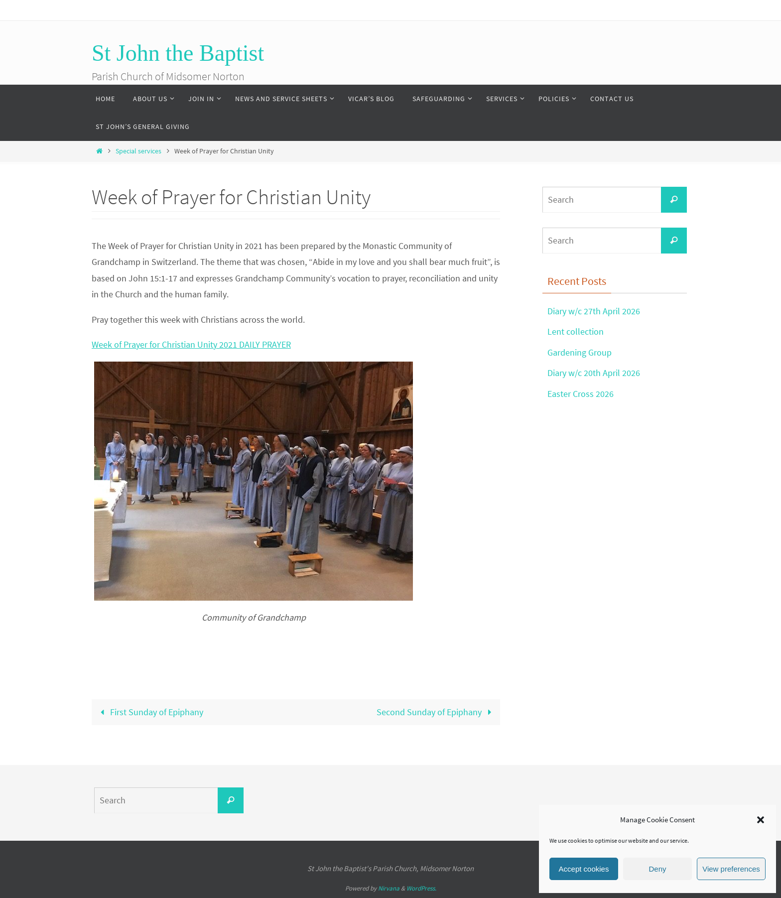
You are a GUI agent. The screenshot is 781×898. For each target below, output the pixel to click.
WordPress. (421, 888)
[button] (761, 820)
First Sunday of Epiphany (149, 712)
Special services (138, 150)
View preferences (731, 869)
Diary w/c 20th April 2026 (593, 373)
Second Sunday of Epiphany (436, 712)
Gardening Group (579, 352)
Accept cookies (584, 869)
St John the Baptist (178, 53)
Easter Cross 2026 (580, 393)
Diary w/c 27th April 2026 (593, 311)
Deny (657, 869)
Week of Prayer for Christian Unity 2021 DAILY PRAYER (191, 344)
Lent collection (575, 331)
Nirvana (388, 888)
